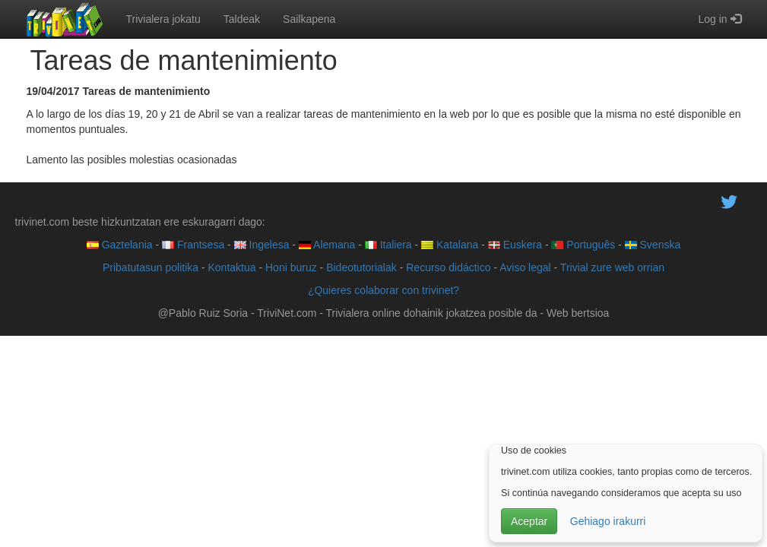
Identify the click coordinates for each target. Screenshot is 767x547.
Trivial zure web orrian (612, 267)
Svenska (653, 245)
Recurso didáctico (448, 267)
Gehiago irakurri (608, 521)
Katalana (449, 245)
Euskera (515, 245)
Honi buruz (291, 267)
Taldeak (241, 19)
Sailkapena (309, 19)
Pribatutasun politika (150, 267)
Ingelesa (262, 245)
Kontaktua (231, 267)
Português (583, 245)
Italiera (388, 245)
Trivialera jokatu (163, 19)
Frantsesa (193, 245)
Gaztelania (120, 245)
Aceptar (529, 521)
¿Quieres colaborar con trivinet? (383, 290)
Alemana (327, 245)
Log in (719, 19)
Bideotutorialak (361, 267)
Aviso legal (524, 267)
